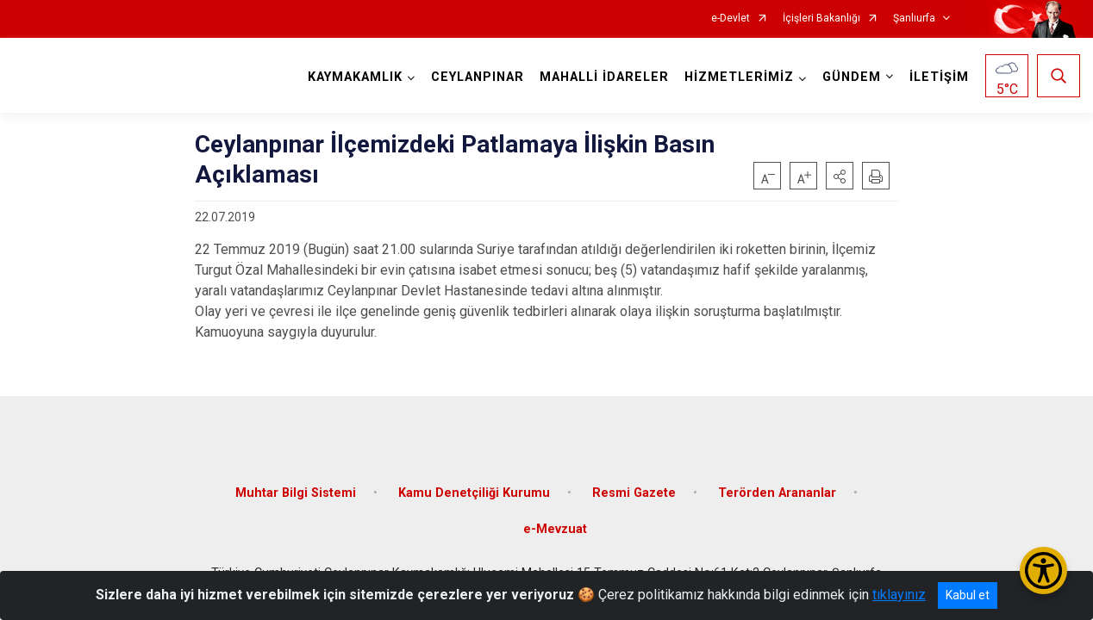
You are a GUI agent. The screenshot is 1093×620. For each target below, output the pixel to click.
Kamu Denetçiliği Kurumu (474, 493)
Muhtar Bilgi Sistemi (295, 493)
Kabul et (968, 595)
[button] (839, 175)
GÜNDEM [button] (851, 77)
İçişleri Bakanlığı (821, 18)
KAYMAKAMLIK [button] (355, 77)
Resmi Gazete (634, 493)
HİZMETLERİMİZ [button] (739, 77)
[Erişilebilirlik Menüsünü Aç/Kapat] (1043, 570)
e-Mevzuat (555, 529)
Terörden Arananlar (777, 493)
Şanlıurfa (914, 18)
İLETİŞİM (939, 77)
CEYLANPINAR (477, 77)
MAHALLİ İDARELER (604, 77)
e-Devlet (730, 18)
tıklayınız (899, 594)
